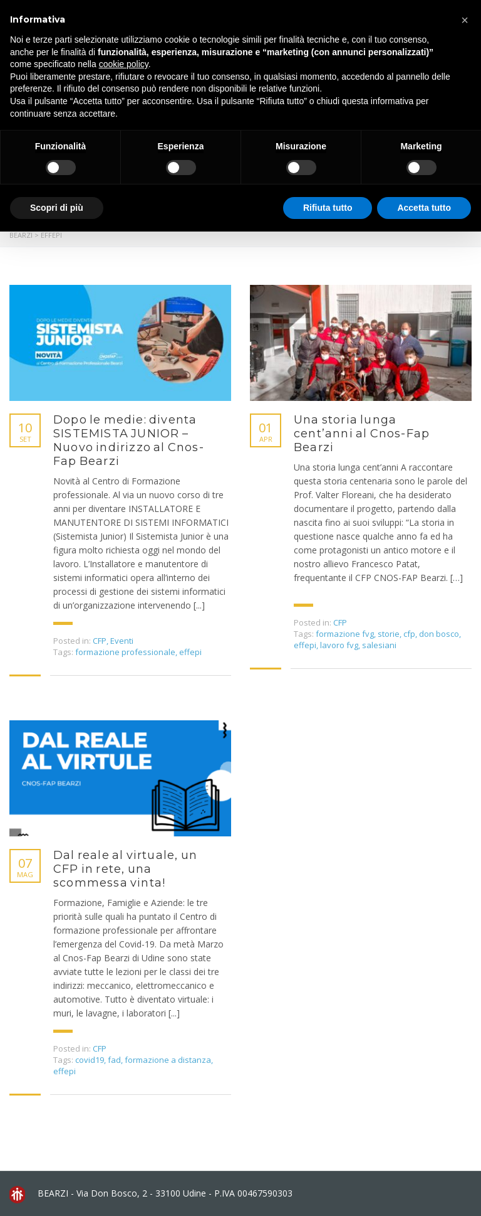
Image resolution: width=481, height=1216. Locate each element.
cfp (409, 633)
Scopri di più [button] (56, 208)
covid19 (89, 1059)
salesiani (379, 645)
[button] (465, 20)
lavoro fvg (339, 645)
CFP (99, 640)
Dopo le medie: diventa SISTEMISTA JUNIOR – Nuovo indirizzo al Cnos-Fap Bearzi (128, 440)
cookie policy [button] (123, 64)
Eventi (121, 640)
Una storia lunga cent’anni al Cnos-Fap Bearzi (362, 433)
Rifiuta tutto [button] (328, 208)
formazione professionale (125, 652)
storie (389, 633)
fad (114, 1059)
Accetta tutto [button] (424, 208)
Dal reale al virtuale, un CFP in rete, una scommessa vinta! (125, 869)
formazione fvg (345, 633)
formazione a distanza (168, 1059)
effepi (190, 652)
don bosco (439, 633)
